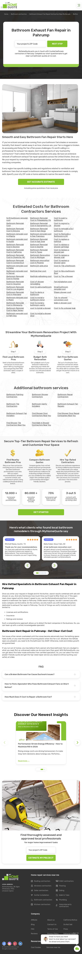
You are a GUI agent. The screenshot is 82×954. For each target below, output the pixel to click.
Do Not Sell (68, 924)
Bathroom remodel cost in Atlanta (17, 235)
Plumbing (61, 900)
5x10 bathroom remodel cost (17, 219)
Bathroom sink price (39, 266)
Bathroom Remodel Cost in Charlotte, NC (15, 256)
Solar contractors (39, 891)
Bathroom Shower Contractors (40, 395)
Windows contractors (41, 886)
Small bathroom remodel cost (61, 288)
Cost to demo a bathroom (37, 293)
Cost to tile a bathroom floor (64, 272)
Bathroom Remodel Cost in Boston (15, 245)
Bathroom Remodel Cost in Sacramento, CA (40, 224)
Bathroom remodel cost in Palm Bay (17, 314)
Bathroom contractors (19, 14)
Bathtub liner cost (38, 271)
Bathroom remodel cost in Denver (17, 272)
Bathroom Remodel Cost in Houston (15, 283)
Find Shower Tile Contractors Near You (15, 424)
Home (6, 14)
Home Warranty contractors (64, 905)
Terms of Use (52, 929)
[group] (41, 742)
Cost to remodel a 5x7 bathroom (64, 230)
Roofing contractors (40, 881)
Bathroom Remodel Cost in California (15, 251)
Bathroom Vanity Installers (39, 405)
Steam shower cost (62, 292)
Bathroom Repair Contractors (65, 395)
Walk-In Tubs (62, 895)
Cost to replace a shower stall (61, 256)
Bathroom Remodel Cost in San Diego (39, 230)
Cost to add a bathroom (41, 287)
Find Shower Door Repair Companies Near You (68, 414)
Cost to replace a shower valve (61, 261)
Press (66, 929)
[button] (37, 573)
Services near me (53, 947)
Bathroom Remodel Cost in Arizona (15, 230)
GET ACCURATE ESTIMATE (41, 182)
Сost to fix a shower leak (64, 308)
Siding (60, 891)
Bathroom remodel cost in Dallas (17, 267)
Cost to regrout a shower (61, 224)
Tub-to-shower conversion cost (61, 298)
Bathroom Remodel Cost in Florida (15, 277)
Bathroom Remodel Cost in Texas (39, 251)
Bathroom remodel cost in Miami (17, 298)
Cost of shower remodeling (37, 283)
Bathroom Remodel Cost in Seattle (39, 245)
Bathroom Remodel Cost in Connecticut (15, 261)
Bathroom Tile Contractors (12, 405)
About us (51, 920)
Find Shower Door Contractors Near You (41, 414)
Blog (33, 924)
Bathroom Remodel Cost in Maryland (15, 293)
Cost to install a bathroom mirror (37, 298)
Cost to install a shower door (40, 314)
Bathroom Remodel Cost (15, 224)
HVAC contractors (65, 881)
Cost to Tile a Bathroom (64, 266)
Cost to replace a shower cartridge (61, 245)
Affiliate (34, 920)
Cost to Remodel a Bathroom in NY (62, 235)
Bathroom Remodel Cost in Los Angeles (15, 288)
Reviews (34, 934)
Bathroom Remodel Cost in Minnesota (15, 304)
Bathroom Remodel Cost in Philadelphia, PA (40, 219)
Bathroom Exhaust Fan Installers (16, 414)
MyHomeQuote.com (13, 947)
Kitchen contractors (40, 905)
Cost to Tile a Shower (63, 276)
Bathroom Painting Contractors (14, 395)
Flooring (61, 886)
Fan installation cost (63, 282)
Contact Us (51, 924)
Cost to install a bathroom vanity (37, 304)
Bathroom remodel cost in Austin (17, 240)
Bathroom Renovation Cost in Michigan (40, 256)
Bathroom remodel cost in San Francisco (40, 235)
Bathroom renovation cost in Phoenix (39, 261)
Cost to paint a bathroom (60, 219)
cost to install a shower (40, 308)
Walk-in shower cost (62, 303)
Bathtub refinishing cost (41, 276)
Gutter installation (40, 895)
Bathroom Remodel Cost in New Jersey (15, 309)
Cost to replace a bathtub (61, 240)
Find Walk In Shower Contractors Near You (41, 424)
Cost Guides (36, 947)
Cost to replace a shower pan (61, 251)
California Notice (70, 920)
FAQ (32, 929)
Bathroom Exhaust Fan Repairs (68, 405)
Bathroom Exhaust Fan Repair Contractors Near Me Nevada (49, 14)
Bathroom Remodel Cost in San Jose (39, 240)
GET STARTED (41, 512)
